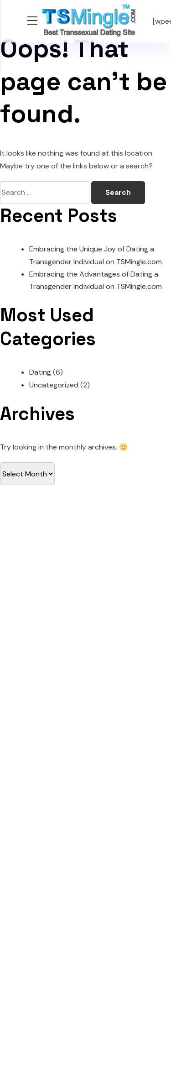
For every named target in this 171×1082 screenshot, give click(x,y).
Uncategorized (53, 385)
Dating (40, 372)
